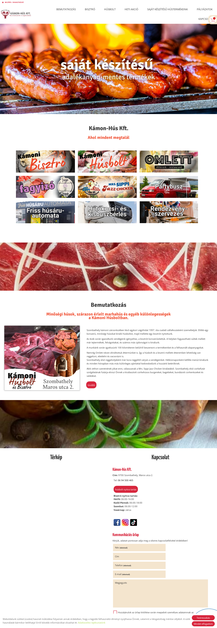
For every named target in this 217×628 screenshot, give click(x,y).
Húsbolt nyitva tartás (125, 473)
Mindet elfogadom (203, 623)
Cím (165, 531)
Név (121, 531)
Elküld (118, 591)
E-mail (170, 540)
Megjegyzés (121, 548)
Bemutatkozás (66, 9)
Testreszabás (203, 617)
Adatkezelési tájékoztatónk (91, 622)
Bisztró (90, 9)
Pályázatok (204, 9)
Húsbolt (110, 9)
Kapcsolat (205, 19)
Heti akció (131, 9)
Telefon (123, 540)
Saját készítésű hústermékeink (167, 9)
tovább (91, 368)
